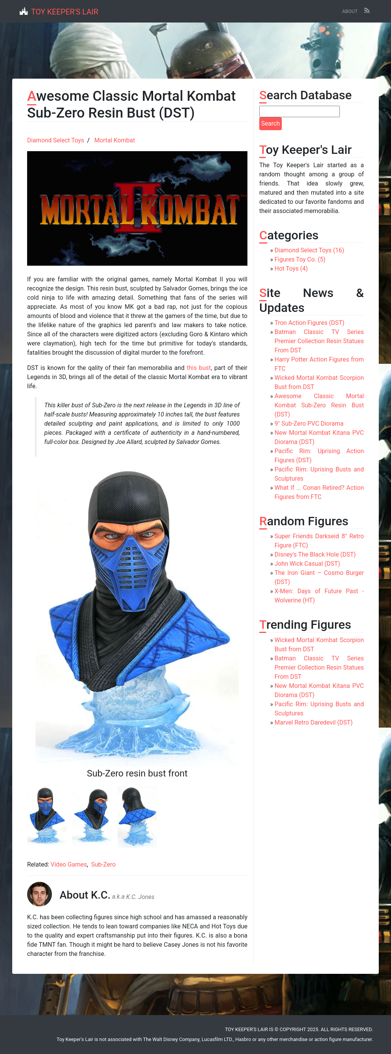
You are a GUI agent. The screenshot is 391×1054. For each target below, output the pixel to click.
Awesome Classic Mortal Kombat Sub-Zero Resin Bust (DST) (319, 405)
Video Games (69, 864)
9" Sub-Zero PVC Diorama (309, 423)
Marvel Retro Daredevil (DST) (314, 722)
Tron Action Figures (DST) (309, 322)
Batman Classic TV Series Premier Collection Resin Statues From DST (319, 341)
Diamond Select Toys (55, 140)
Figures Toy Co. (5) (300, 259)
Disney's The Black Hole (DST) (315, 554)
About (350, 11)
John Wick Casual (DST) (307, 563)
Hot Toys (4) (291, 268)
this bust (199, 367)
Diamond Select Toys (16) (309, 250)
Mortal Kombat (114, 140)
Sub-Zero (103, 864)
